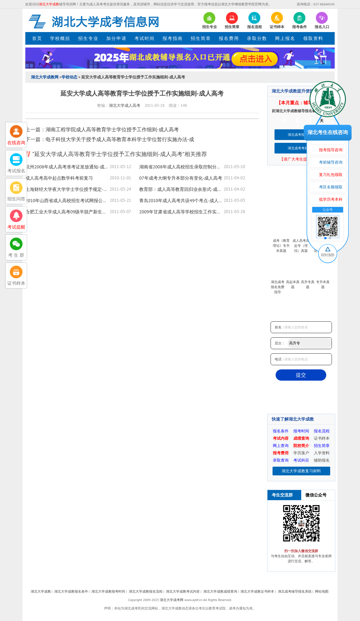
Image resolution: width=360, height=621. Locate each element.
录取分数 (257, 38)
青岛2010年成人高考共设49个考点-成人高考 (181, 200)
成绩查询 (301, 438)
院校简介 (301, 445)
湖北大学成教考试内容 (183, 591)
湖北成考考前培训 (301, 148)
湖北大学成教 (41, 591)
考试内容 (281, 438)
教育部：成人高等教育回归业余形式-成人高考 (181, 189)
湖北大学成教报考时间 (108, 591)
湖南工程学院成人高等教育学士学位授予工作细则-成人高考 (112, 129)
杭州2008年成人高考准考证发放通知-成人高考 (67, 167)
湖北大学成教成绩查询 (220, 591)
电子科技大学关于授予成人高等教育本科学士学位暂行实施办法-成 (120, 139)
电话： (280, 359)
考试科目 (301, 460)
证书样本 (322, 438)
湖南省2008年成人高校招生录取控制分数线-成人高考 (181, 167)
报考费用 (281, 452)
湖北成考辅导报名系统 (295, 591)
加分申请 (116, 38)
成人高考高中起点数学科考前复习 (59, 178)
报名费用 (229, 38)
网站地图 (321, 591)
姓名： (280, 327)
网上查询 (281, 445)
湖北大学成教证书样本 (257, 591)
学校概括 (60, 38)
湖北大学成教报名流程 (146, 591)
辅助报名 (322, 460)
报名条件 (281, 430)
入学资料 (322, 452)
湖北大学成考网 (171, 600)
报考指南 (173, 38)
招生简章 (201, 38)
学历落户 (301, 452)
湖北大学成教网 (44, 77)
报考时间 (301, 430)
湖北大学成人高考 (124, 105)
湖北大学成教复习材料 (301, 470)
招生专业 (88, 38)
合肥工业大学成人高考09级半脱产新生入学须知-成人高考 (67, 211)
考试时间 (144, 38)
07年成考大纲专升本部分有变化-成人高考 (180, 178)
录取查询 (281, 460)
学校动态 (69, 77)
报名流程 (322, 430)
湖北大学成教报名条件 (71, 591)
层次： (280, 343)
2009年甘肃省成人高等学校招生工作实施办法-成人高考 (181, 211)
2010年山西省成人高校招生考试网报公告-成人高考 (67, 200)
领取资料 (313, 38)
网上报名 (285, 38)
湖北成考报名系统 (301, 134)
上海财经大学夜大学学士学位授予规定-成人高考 (67, 189)
